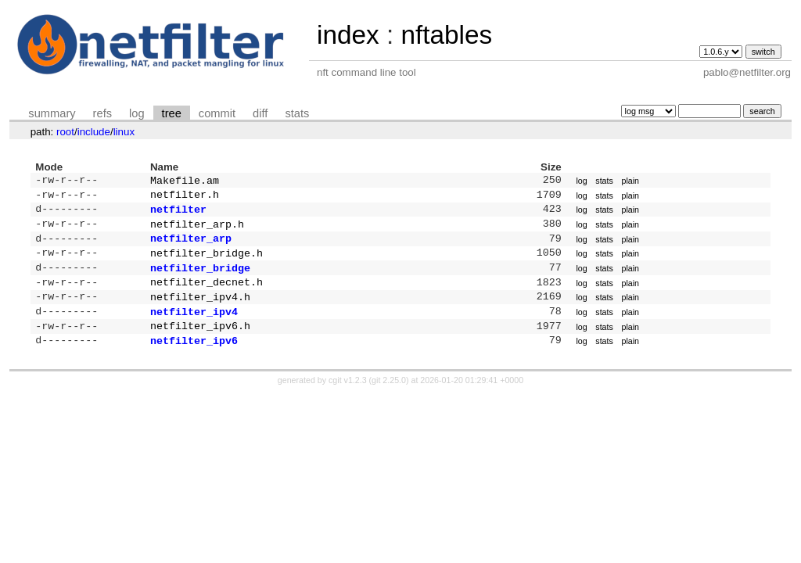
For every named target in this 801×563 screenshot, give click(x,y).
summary (51, 113)
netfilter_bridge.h (206, 262)
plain (630, 181)
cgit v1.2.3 (348, 398)
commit (217, 113)
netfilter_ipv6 (194, 359)
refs (102, 113)
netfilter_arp (191, 245)
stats (297, 113)
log (137, 113)
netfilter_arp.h (197, 230)
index (348, 34)
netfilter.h (184, 197)
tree (171, 113)
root (65, 132)
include (93, 132)
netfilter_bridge (200, 278)
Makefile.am (184, 181)
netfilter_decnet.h (206, 294)
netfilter (178, 213)
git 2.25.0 (389, 398)
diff (260, 113)
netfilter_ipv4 (194, 327)
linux (124, 132)
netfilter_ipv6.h (200, 342)
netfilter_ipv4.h (200, 310)
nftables (446, 34)
